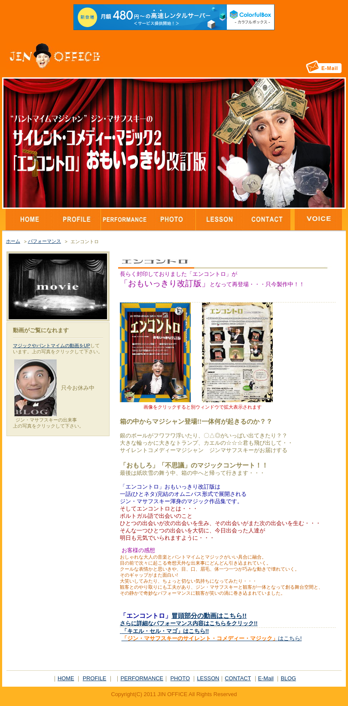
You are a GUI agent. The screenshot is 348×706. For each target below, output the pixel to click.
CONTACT (238, 678)
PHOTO (180, 678)
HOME (66, 678)
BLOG (288, 678)
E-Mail (266, 678)
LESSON (208, 678)
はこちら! (212, 638)
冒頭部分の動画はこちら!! (209, 615)
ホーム (13, 241)
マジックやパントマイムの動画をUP (51, 345)
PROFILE (95, 678)
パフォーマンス (44, 241)
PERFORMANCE (141, 678)
